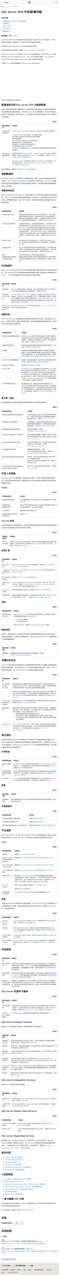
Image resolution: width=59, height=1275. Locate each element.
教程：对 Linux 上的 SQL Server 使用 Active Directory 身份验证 (36, 865)
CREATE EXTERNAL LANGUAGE (41, 597)
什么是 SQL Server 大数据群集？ (26, 169)
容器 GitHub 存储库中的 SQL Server (37, 942)
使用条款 (49, 1270)
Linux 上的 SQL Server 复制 (26, 854)
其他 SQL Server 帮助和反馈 (14, 1194)
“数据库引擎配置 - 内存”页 (22, 965)
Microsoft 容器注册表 (20, 921)
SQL (8, 6)
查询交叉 (26, 1048)
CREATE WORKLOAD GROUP (47, 356)
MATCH (26, 514)
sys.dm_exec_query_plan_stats (35, 446)
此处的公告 (47, 780)
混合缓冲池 (43, 291)
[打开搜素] (52, 2)
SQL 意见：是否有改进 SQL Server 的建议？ (19, 1179)
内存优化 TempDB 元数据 (21, 302)
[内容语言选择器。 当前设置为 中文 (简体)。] (6, 1265)
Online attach (16, 1075)
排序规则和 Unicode (29, 155)
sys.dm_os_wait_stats (48, 418)
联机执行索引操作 (38, 818)
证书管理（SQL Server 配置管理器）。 (27, 702)
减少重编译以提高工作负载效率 (39, 362)
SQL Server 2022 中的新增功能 (15, 1170)
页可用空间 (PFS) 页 (27, 368)
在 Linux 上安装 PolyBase (40, 885)
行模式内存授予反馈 (47, 220)
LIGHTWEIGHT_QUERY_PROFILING (37, 431)
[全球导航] (2, 2)
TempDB (31, 372)
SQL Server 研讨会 (11, 1162)
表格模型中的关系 (16, 1053)
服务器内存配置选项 (47, 967)
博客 (18, 1270)
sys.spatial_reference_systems (38, 625)
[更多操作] (56, 6)
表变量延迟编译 (47, 251)
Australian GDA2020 (19, 614)
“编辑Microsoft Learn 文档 (24, 1210)
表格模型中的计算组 (30, 1042)
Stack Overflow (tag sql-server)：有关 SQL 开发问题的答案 (23, 1186)
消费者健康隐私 (38, 1270)
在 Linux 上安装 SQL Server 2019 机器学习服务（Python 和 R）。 (36, 870)
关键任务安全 (6, 28)
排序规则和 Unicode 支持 (20, 545)
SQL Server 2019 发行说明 (13, 1165)
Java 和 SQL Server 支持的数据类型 (26, 577)
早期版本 (12, 1270)
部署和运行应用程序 (26, 146)
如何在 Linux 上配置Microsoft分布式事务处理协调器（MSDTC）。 (36, 858)
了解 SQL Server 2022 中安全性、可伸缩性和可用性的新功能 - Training (21, 1241)
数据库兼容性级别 (51, 197)
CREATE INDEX (39, 342)
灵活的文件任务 (23, 1100)
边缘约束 (22, 501)
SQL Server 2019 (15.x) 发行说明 (33, 50)
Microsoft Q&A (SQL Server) (14, 1181)
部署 (13, 131)
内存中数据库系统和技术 (17, 270)
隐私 (29, 1270)
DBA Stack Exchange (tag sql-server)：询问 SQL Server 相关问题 (25, 1184)
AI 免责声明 (4, 1270)
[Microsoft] (29, 2)
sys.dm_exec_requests (33, 438)
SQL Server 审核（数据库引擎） (22, 724)
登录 (56, 2)
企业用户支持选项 (10, 1192)
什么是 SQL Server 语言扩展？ (42, 590)
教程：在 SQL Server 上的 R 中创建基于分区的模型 (36, 1009)
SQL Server (15, 6)
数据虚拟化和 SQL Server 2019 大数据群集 (15, 21)
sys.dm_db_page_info (33, 468)
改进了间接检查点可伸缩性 (32, 365)
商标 (2, 1272)
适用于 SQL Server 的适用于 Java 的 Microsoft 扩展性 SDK (28, 570)
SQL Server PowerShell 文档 (13, 1160)
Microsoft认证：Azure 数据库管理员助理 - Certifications (17, 1249)
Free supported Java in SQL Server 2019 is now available (38, 584)
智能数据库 (6, 23)
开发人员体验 (6, 26)
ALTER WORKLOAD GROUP (29, 356)
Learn (3, 6)
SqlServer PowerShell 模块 (13, 1157)
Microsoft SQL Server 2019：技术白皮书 (17, 1167)
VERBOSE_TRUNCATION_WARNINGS (21, 655)
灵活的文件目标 (24, 1106)
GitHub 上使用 (18, 572)
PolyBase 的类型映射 (24, 889)
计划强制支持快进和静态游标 (32, 347)
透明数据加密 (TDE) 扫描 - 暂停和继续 (43, 825)
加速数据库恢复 (16, 801)
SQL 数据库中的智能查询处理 (18, 181)
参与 (24, 1270)
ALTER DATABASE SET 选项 (46, 426)
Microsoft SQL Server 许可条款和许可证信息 (19, 1189)
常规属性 (19, 1069)
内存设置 (26, 1062)
